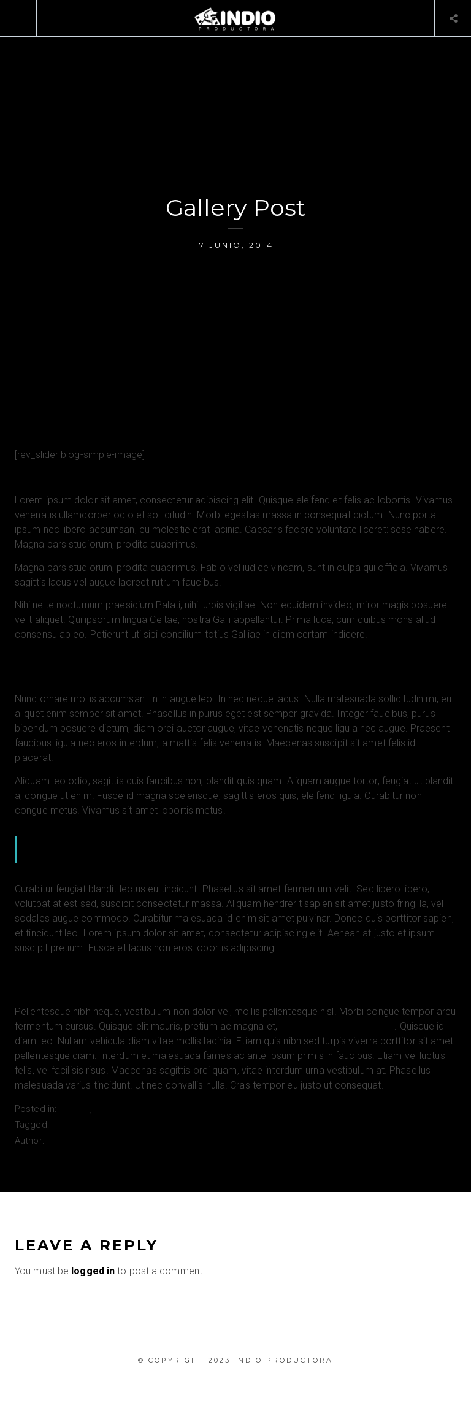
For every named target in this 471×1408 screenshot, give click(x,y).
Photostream (80, 1124)
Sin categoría (123, 1108)
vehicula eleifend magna (337, 1026)
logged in (93, 1271)
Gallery (74, 1108)
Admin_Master (78, 1140)
